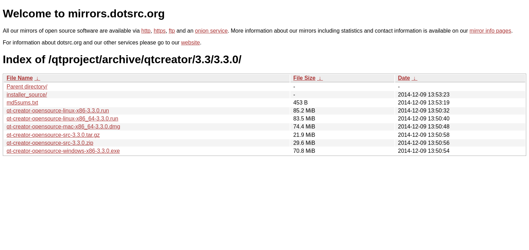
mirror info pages (490, 31)
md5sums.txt (22, 103)
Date (404, 78)
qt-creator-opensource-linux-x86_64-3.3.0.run (62, 119)
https (160, 31)
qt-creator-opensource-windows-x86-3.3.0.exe (63, 151)
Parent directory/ (27, 87)
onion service (211, 31)
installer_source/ (27, 95)
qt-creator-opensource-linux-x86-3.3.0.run (58, 111)
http (146, 31)
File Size (304, 78)
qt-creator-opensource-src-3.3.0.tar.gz (53, 135)
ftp (172, 31)
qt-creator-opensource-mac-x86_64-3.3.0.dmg (63, 127)
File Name (20, 78)
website (190, 42)
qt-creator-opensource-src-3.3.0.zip (50, 143)
